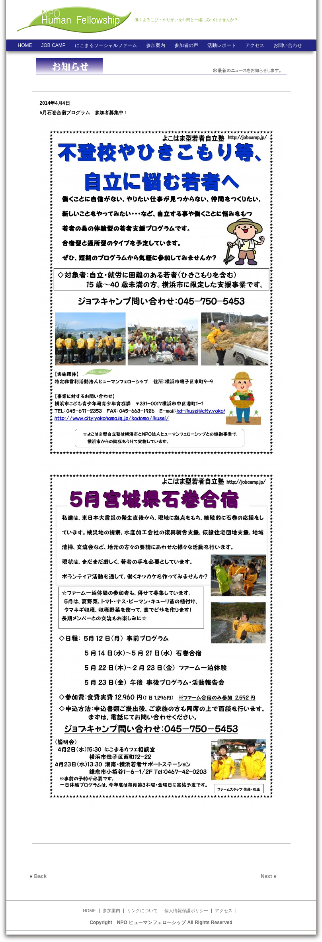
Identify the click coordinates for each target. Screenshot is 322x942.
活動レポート (221, 45)
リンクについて (142, 910)
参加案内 (155, 45)
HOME (25, 45)
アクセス (254, 45)
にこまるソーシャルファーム (106, 45)
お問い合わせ (287, 45)
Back (40, 876)
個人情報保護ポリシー (186, 910)
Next (266, 876)
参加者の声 (186, 45)
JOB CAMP (53, 45)
